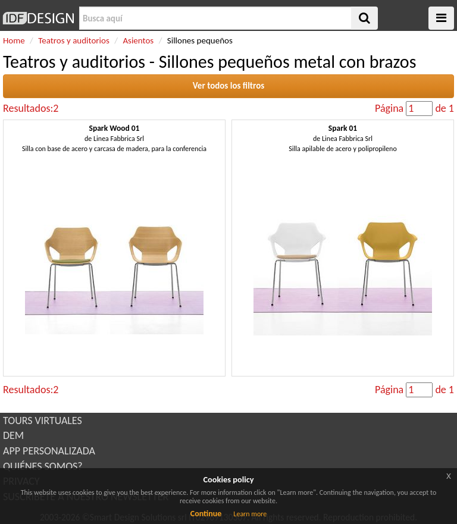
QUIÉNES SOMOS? (43, 466)
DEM (13, 435)
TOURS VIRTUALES (42, 420)
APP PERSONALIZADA (49, 450)
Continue (206, 514)
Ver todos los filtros (229, 85)
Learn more (250, 514)
